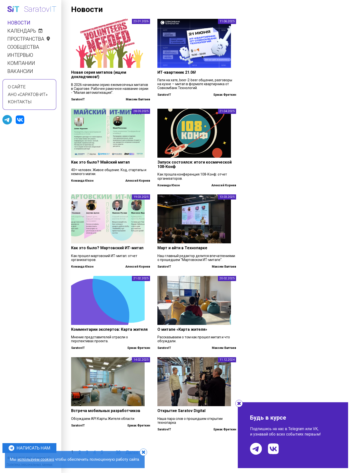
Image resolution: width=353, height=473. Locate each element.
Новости (18, 23)
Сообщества (23, 47)
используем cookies (35, 459)
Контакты (20, 101)
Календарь (24, 31)
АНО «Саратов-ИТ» (28, 94)
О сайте (16, 86)
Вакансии (20, 71)
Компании (21, 63)
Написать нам (29, 448)
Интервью (20, 55)
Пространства (28, 39)
